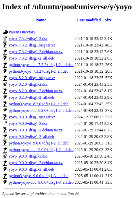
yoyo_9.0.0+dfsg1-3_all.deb (31, 169)
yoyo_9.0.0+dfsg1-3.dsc (28, 156)
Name (41, 20)
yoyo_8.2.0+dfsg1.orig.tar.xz (32, 78)
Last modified (89, 20)
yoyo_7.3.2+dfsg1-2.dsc (28, 38)
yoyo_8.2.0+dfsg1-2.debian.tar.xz (36, 91)
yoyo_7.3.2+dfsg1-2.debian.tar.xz (36, 51)
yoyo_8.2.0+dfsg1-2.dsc (28, 84)
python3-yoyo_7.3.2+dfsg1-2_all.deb (38, 71)
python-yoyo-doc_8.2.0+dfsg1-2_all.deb (41, 110)
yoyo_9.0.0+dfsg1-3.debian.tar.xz (36, 163)
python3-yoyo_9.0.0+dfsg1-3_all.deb (38, 176)
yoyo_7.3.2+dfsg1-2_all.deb (31, 58)
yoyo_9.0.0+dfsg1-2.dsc (28, 123)
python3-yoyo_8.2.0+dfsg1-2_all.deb (38, 104)
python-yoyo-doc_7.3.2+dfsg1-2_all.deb (41, 65)
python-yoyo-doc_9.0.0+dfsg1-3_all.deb (41, 182)
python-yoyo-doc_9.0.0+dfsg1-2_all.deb (41, 149)
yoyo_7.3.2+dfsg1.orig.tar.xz (32, 45)
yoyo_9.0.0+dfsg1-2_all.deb (31, 136)
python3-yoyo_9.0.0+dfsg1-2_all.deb (38, 143)
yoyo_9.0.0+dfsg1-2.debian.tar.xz (36, 130)
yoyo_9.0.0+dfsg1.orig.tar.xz (32, 117)
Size (108, 20)
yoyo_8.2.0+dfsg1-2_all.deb (31, 97)
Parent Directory (22, 32)
